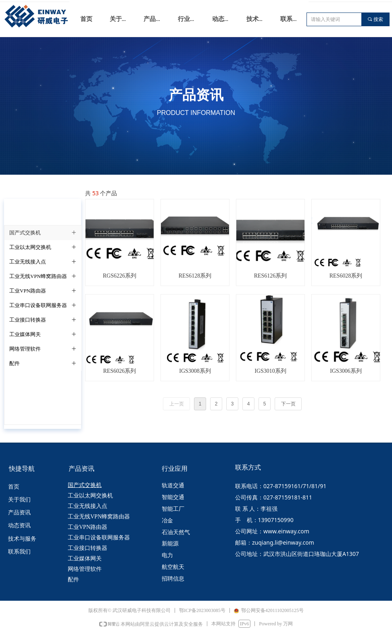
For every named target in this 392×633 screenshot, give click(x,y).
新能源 (170, 544)
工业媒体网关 (85, 559)
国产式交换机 (85, 485)
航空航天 (173, 567)
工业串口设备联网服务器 (99, 538)
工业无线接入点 (87, 506)
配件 (73, 580)
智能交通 (173, 497)
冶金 (167, 521)
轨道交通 (173, 486)
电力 (167, 555)
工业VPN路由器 (87, 527)
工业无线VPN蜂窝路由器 (99, 517)
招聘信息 (173, 579)
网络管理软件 (85, 569)
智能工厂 (173, 509)
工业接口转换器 (87, 548)
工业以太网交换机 (90, 496)
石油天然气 (176, 532)
